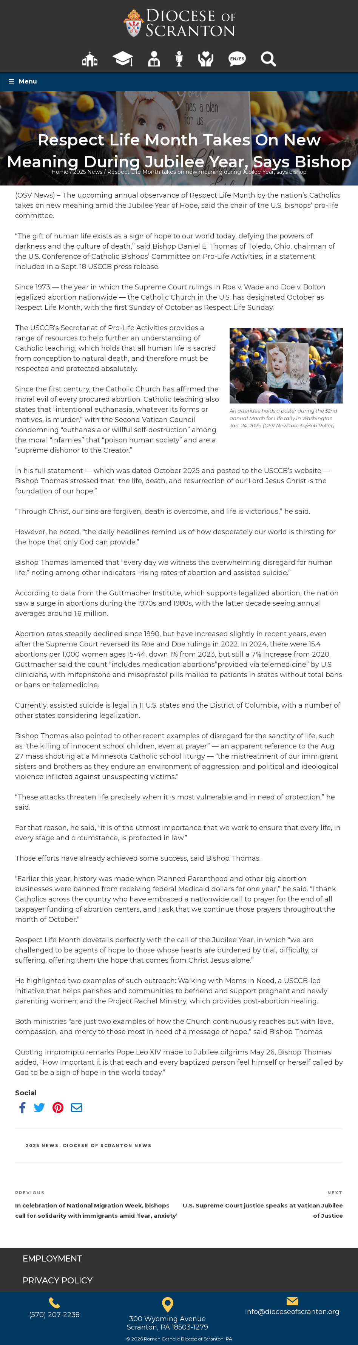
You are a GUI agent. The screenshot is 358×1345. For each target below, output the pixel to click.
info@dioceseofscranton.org (292, 1312)
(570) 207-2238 (54, 1315)
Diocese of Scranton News (107, 1145)
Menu (22, 81)
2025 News (87, 172)
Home (59, 172)
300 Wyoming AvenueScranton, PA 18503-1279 (167, 1323)
